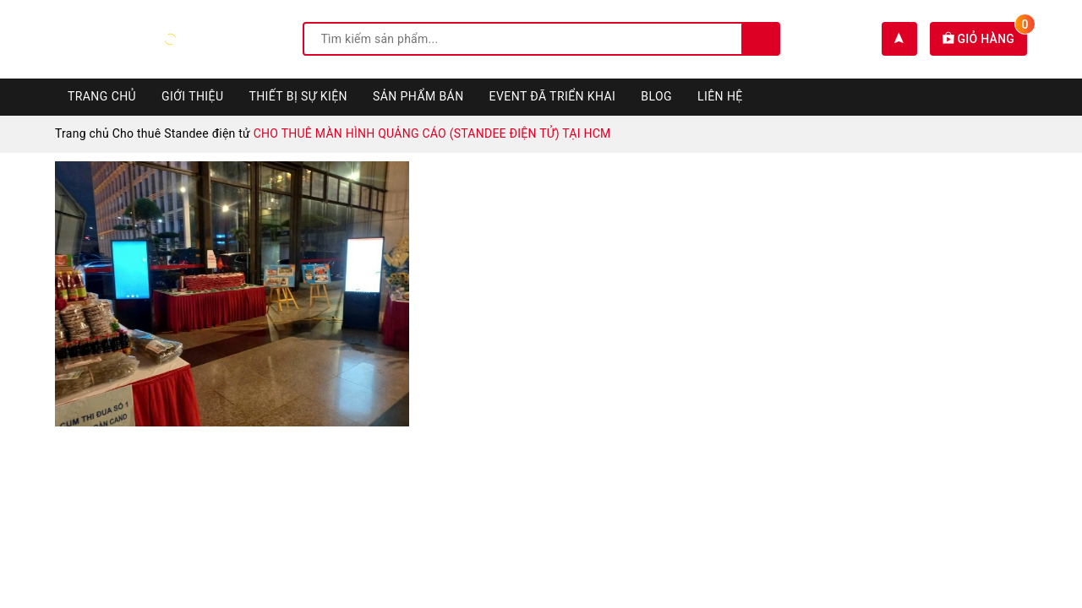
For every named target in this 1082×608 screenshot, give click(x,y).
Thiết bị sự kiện (298, 96)
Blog (656, 96)
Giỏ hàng (985, 39)
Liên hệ (720, 96)
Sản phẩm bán (418, 96)
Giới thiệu (192, 96)
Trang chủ (102, 96)
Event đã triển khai (552, 96)
